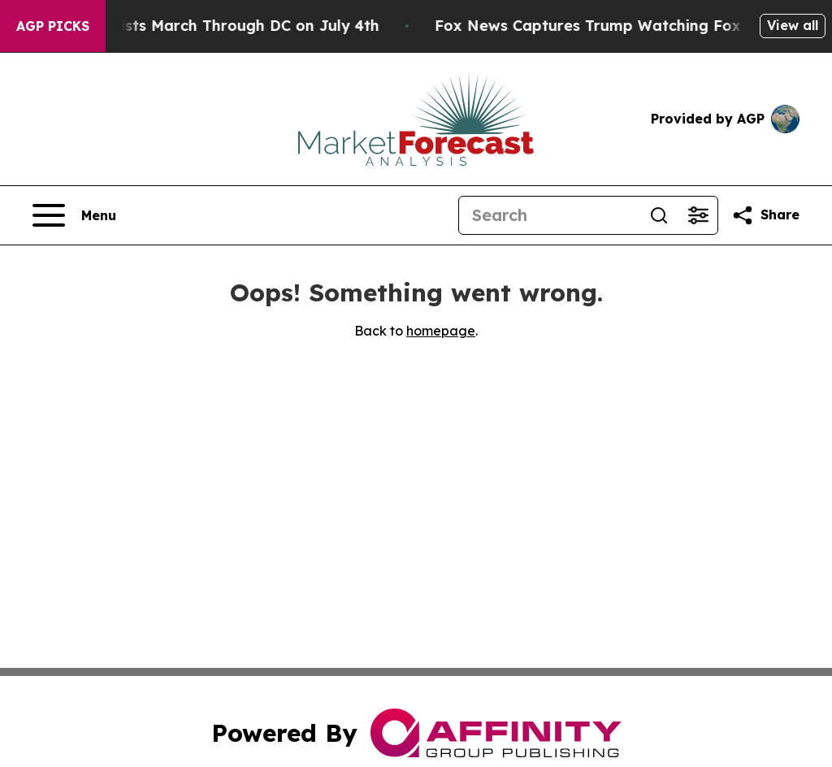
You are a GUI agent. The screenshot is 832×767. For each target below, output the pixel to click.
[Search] (549, 215)
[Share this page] (765, 215)
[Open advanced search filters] (697, 215)
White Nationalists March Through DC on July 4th (217, 25)
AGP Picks (52, 26)
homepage (440, 331)
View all (792, 25)
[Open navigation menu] (74, 215)
